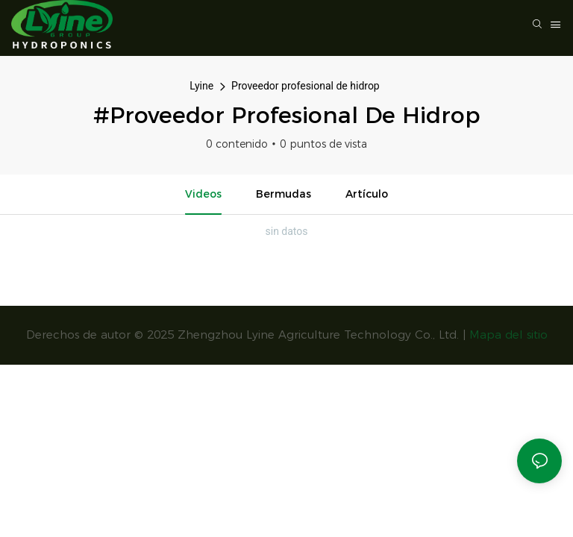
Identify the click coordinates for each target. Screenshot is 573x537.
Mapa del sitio (508, 334)
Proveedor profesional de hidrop (305, 86)
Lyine (201, 86)
